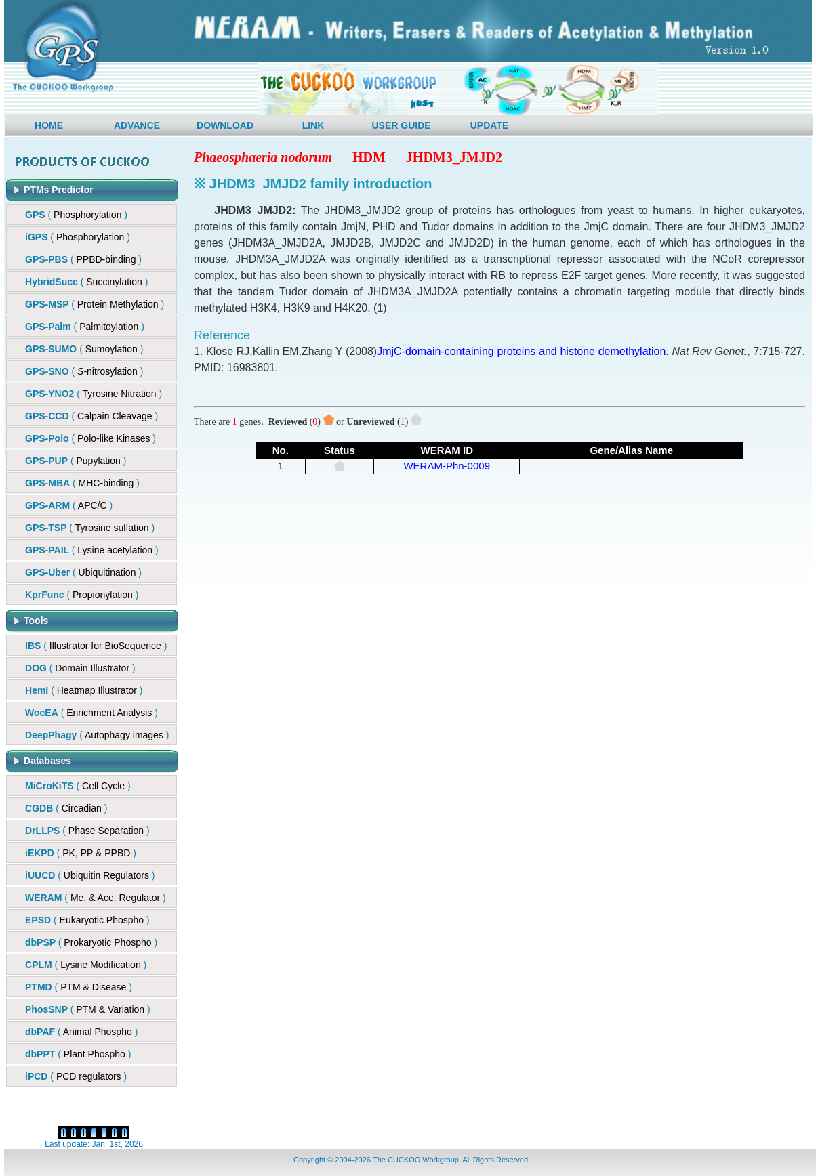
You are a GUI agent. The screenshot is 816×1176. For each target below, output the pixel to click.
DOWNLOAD (225, 125)
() (83, 259)
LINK (313, 125)
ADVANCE (137, 125)
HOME (49, 125)
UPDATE (489, 125)
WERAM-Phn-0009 (446, 465)
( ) (76, 214)
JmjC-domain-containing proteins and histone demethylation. (523, 351)
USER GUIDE (400, 125)
